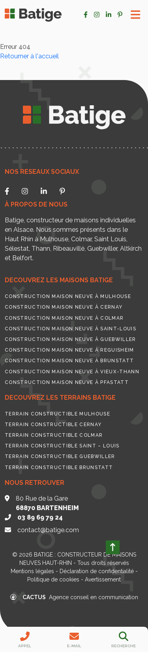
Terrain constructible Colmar (54, 435)
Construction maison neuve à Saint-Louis (70, 329)
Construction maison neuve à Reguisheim (69, 350)
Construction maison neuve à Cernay (63, 307)
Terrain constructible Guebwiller (60, 456)
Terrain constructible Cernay (53, 424)
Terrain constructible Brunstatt (59, 467)
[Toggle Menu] (135, 15)
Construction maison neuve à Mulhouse (68, 296)
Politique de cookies (53, 579)
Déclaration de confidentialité (97, 571)
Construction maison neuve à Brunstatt (69, 360)
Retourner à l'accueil (29, 56)
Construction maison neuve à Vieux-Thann (72, 371)
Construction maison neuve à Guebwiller (70, 339)
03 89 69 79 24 (40, 517)
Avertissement (103, 579)
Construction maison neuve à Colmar (64, 318)
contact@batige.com (48, 530)
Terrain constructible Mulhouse (57, 414)
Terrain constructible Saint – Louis (62, 446)
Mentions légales (32, 571)
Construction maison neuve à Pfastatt (67, 382)
